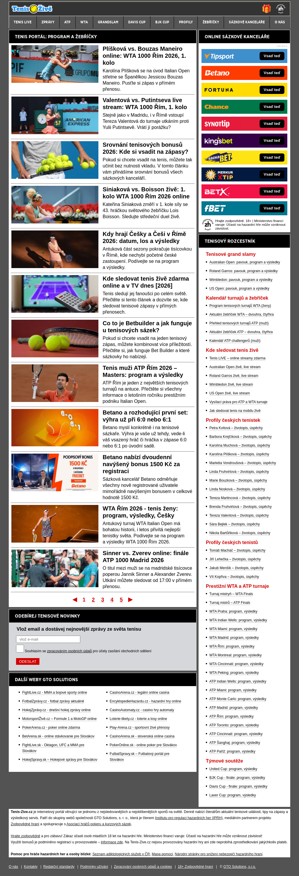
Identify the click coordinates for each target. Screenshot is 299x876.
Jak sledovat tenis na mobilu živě (234, 411)
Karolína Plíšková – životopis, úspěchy (239, 454)
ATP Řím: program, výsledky (231, 716)
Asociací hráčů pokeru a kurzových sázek (99, 824)
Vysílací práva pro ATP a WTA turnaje (238, 402)
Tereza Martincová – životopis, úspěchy (239, 498)
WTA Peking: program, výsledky (234, 673)
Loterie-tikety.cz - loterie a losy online (138, 719)
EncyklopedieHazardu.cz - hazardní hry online (145, 701)
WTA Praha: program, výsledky (233, 611)
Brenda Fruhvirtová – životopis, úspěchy (240, 507)
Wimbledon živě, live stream (231, 384)
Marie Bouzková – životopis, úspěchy (238, 480)
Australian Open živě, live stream (234, 367)
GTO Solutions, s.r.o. (239, 867)
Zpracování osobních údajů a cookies (143, 867)
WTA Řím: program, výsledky (231, 646)
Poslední (131, 599)
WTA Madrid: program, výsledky (234, 638)
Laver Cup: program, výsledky (232, 795)
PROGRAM (59, 37)
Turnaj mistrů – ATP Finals (229, 603)
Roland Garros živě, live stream (233, 376)
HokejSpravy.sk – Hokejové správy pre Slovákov (59, 760)
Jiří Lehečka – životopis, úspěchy (235, 559)
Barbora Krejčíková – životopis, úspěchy (240, 437)
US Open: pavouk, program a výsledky (239, 288)
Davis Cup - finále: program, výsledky (238, 786)
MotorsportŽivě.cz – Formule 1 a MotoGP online (59, 719)
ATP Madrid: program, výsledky (233, 708)
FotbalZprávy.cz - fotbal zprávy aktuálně (53, 701)
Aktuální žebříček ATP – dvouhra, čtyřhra (241, 332)
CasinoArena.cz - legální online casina (139, 692)
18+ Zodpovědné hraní (195, 867)
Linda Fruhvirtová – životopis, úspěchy (239, 472)
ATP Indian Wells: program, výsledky (237, 681)
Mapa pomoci (162, 854)
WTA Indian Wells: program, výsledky (238, 620)
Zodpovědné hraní (25, 824)
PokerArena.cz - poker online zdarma (51, 727)
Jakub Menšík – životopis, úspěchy (236, 568)
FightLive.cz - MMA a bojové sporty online (54, 692)
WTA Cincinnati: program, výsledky (236, 664)
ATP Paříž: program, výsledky (232, 751)
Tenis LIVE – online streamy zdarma (237, 358)
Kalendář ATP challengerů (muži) (234, 341)
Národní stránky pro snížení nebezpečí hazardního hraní (219, 854)
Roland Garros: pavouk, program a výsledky (243, 271)
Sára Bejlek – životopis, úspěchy (234, 524)
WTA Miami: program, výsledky (233, 629)
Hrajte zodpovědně (25, 836)
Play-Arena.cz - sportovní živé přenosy (140, 727)
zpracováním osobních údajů (69, 651)
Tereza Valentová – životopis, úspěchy (239, 515)
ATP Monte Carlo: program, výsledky (237, 699)
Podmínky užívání (94, 867)
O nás (13, 867)
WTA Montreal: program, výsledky (235, 655)
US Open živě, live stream (229, 393)
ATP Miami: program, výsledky (233, 690)
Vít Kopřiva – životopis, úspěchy (234, 577)
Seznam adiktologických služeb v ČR (121, 854)
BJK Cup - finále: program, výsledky (237, 778)
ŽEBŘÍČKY (86, 37)
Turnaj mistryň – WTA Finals (231, 594)
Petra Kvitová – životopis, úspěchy (236, 428)
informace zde (112, 842)
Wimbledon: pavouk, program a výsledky (240, 280)
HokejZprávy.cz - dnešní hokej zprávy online (56, 710)
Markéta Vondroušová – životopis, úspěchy (242, 463)
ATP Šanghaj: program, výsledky (234, 743)
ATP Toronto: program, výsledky (234, 725)
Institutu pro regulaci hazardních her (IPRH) (188, 818)
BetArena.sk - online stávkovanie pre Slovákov (58, 736)
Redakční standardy (58, 867)
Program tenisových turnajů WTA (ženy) (240, 306)
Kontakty (31, 867)
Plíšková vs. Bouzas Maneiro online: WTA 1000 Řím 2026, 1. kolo (144, 56)
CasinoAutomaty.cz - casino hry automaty (142, 710)
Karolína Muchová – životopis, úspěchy (239, 445)
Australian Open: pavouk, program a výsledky (244, 262)
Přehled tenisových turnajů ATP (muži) (239, 323)
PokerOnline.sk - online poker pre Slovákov (143, 745)
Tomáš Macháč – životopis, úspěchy (237, 550)
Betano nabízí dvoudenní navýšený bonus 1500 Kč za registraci (141, 464)
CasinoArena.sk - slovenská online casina (142, 736)
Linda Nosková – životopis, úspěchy (237, 489)
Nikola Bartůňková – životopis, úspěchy (239, 533)
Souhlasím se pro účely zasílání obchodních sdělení (88, 651)
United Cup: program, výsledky (233, 769)
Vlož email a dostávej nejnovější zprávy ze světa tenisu (79, 629)
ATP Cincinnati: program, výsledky (236, 734)
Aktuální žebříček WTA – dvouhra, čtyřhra (241, 314)
